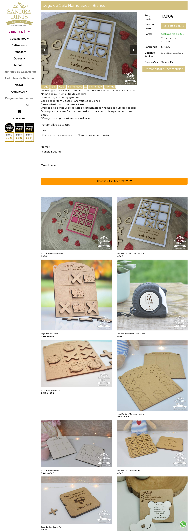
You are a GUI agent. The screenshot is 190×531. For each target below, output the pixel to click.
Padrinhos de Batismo (19, 78)
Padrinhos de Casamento (19, 71)
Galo (61, 86)
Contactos (19, 91)
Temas (19, 65)
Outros (19, 58)
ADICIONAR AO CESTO (114, 181)
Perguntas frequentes (19, 98)
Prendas (19, 51)
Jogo (45, 86)
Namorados (75, 86)
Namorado (95, 86)
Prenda (110, 86)
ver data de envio (174, 25)
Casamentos (19, 38)
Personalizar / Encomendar (164, 69)
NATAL (19, 85)
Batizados (19, 45)
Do (54, 86)
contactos (19, 118)
